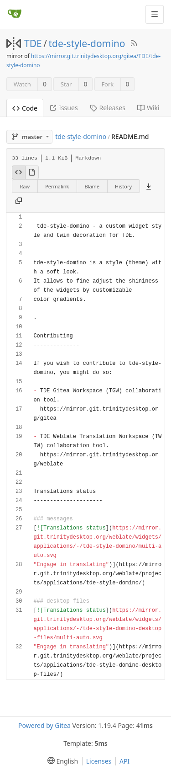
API (124, 761)
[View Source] (19, 172)
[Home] (14, 14)
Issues (63, 107)
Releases (107, 107)
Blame (91, 186)
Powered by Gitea (44, 725)
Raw (25, 186)
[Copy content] (19, 201)
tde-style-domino (87, 43)
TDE (33, 43)
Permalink (57, 186)
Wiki (148, 107)
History (123, 186)
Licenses (99, 761)
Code (24, 108)
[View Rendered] (32, 172)
